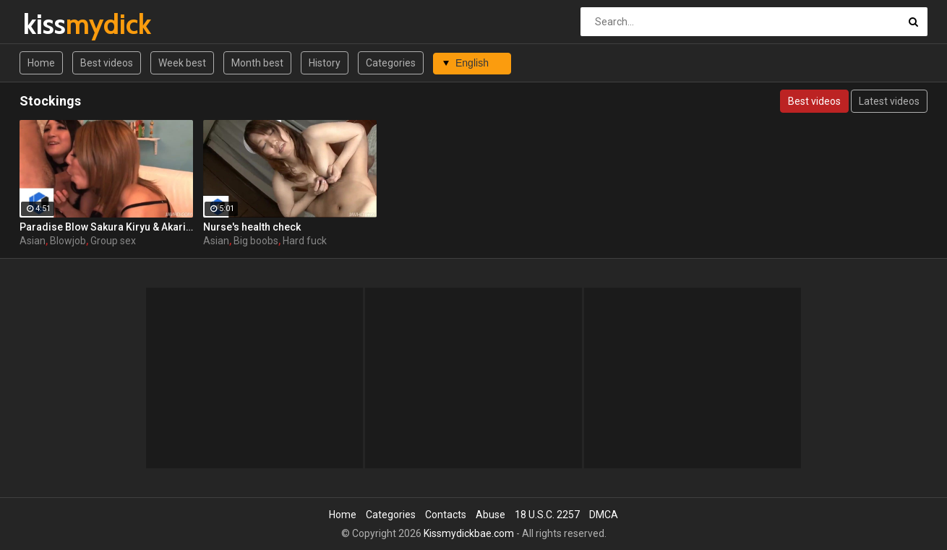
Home (41, 63)
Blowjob (68, 240)
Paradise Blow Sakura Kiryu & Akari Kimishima (106, 227)
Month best (257, 63)
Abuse (490, 514)
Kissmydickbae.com (469, 533)
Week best (182, 63)
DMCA (603, 514)
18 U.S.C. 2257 (547, 514)
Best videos (106, 63)
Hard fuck (305, 240)
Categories (391, 63)
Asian (33, 240)
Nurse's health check (252, 227)
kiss (61, 24)
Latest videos (889, 101)
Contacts (445, 514)
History (324, 63)
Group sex (113, 240)
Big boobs (255, 240)
